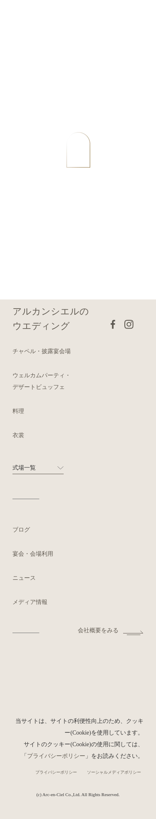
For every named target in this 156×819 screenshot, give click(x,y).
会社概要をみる (98, 630)
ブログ (21, 530)
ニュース (24, 578)
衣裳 (18, 435)
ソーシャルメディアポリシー (114, 772)
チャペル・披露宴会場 (41, 351)
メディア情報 (29, 602)
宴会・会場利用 (32, 554)
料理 (18, 411)
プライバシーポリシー (56, 756)
